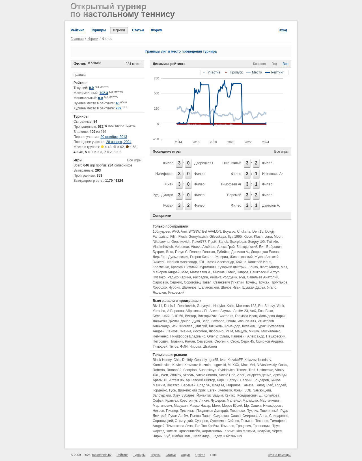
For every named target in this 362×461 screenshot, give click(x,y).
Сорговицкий (163, 421)
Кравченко (161, 267)
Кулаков (248, 326)
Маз (284, 267)
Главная (77, 39)
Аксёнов (208, 247)
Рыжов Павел (201, 416)
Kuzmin (205, 365)
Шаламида (201, 436)
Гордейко (160, 390)
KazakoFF (234, 360)
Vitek (280, 306)
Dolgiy (269, 231)
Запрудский (162, 395)
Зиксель (159, 262)
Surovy (269, 306)
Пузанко (159, 277)
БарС (221, 380)
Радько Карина (179, 277)
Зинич (231, 321)
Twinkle (272, 242)
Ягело (271, 287)
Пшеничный (232, 163)
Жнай (169, 184)
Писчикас (187, 411)
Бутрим (158, 252)
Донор (186, 321)
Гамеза (247, 385)
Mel (252, 365)
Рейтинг (77, 30)
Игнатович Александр (279, 174)
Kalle (230, 306)
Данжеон (160, 321)
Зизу (176, 395)
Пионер (172, 411)
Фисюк (172, 431)
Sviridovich (226, 370)
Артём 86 (176, 380)
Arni (184, 231)
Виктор (190, 316)
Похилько (237, 411)
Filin (173, 237)
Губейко (223, 252)
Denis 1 (170, 306)
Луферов (218, 400)
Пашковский (275, 336)
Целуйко (263, 431)
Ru (260, 306)
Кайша (241, 262)
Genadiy (200, 360)
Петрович (160, 341)
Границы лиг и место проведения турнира (181, 51)
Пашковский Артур (264, 272)
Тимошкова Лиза (179, 426)
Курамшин (207, 267)
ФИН (184, 347)
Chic (176, 360)
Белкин (246, 380)
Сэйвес (233, 421)
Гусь (172, 390)
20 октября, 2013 (113, 137)
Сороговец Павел (197, 282)
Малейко (234, 400)
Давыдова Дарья (272, 316)
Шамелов (189, 287)
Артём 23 (240, 311)
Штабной (210, 347)
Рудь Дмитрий (164, 195)
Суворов (201, 421)
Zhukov (175, 375)
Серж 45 (247, 341)
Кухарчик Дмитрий (231, 267)
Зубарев (188, 395)
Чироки (195, 347)
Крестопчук (188, 400)
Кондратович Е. (249, 395)
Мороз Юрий (232, 406)
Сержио (176, 282)
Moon (278, 237)
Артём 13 (160, 380)
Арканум (280, 375)
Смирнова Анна (254, 416)
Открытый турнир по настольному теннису (124, 11)
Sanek (223, 242)
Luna (268, 237)
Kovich (177, 365)
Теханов (261, 421)
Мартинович (162, 406)
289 (118, 108)
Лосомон (200, 331)
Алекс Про (227, 375)
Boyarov (229, 231)
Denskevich (186, 306)
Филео (168, 163)
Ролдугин (230, 277)
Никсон (158, 411)
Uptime (200, 454)
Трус (275, 426)
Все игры (134, 160)
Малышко (250, 400)
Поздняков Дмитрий (212, 411)
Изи (175, 326)
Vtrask (196, 247)
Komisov (264, 360)
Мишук (254, 331)
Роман (168, 205)
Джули (174, 321)
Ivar (222, 360)
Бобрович (274, 247)
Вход (283, 30)
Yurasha (159, 311)
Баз (261, 311)
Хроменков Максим (239, 431)
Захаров (217, 321)
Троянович (261, 426)
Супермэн (218, 421)
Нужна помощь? (279, 454)
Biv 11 (157, 306)
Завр (205, 321)
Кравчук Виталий (184, 267)
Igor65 (213, 360)
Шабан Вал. (181, 436)
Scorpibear (238, 242)
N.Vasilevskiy (267, 365)
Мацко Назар (199, 406)
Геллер (195, 252)
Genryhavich (198, 237)
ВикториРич (207, 316)
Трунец (251, 282)
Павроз (242, 272)
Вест (169, 252)
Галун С (181, 252)
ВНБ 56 (177, 316)
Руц (242, 277)
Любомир (216, 331)
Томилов (227, 426)
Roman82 (174, 370)
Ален (241, 375)
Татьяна (247, 421)
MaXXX (233, 365)
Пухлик (252, 411)
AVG (175, 231)
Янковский (176, 293)
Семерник (205, 341)
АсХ (253, 311)
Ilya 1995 (235, 237)
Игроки (119, 30)
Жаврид (221, 257)
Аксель (188, 375)
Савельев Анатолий (262, 277)
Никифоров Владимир (187, 336)
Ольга (224, 336)
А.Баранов (175, 311)
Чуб (167, 436)
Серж (234, 341)
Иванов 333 (247, 321)
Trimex (241, 370)
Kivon (248, 237)
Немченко (160, 336)
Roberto (159, 370)
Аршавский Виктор (200, 380)
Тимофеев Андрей (235, 184)
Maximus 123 (246, 306)
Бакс (269, 311)
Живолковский (241, 257)
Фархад (159, 431)
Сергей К (221, 341)
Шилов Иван (230, 287)
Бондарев (261, 380)
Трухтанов (279, 282)
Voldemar (182, 247)
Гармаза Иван (246, 316)
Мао (185, 272)
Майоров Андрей (166, 272)
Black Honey (162, 360)
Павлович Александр (247, 336)
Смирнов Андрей (269, 341)
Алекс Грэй (226, 247)
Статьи (138, 30)
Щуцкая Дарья (253, 287)
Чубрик (174, 287)
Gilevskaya (218, 237)
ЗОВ (247, 390)
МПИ (229, 331)
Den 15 (257, 231)
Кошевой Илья (259, 262)
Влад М (218, 385)
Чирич (157, 436)
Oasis (282, 365)
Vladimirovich (163, 247)
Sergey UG (256, 242)
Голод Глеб (264, 385)
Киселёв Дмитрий (193, 326)
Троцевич (243, 426)
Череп (277, 431)
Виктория (226, 316)
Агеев (214, 311)
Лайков (172, 331)
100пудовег (161, 231)
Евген (211, 390)
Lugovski (219, 365)
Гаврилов (233, 385)
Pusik (212, 242)
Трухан (263, 282)
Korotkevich (162, 365)
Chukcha (243, 231)
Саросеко (160, 282)
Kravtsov (190, 365)
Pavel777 (199, 242)
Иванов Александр (182, 262)
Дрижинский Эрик (191, 390)
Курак (261, 326)
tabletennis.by (101, 454)
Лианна (185, 331)
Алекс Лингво (206, 375)
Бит (261, 247)
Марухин (181, 406)
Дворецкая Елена (208, 163)
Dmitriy (187, 360)
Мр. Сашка (252, 406)
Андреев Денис (259, 375)
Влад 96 (203, 385)
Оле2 (231, 272)
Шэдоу (216, 436)
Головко (208, 252)
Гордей (280, 385)
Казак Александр (220, 262)
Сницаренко (278, 416)
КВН (202, 262)
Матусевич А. (200, 272)
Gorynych (204, 306)
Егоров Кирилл (202, 257)
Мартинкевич (270, 400)
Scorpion (190, 370)
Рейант (215, 277)
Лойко (253, 267)
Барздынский (246, 247)
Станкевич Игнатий (228, 282)
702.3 (104, 93)
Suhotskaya (207, 370)
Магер (274, 267)
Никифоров (164, 174)
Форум (156, 30)
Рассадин (200, 277)
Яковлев (159, 293)
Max (244, 365)
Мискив (219, 272)
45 (117, 103)
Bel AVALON (211, 231)
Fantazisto (160, 237)
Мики (216, 406)
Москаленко (270, 331)
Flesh (182, 237)
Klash (258, 237)
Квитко (230, 395)
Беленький (161, 316)
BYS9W (194, 231)
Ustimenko (265, 370)
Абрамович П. (197, 311)
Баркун (232, 380)
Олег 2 (212, 336)
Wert (164, 375)
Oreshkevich (180, 242)
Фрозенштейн (189, 431)
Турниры (98, 30)
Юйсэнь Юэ (232, 436)
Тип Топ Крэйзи (207, 426)
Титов (173, 347)
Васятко (173, 385)
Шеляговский (209, 287)
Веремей (234, 195)
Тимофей (160, 347)
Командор (232, 326)
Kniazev (250, 360)
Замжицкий (262, 390)
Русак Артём (178, 416)
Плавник (176, 341)
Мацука (241, 331)
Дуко (196, 321)
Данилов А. (271, 205)
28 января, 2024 (119, 142)
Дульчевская (178, 257)
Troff (252, 370)
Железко (225, 390)
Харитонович (212, 431)
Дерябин (159, 257)
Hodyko (219, 306)
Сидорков (221, 416)
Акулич (225, 311)
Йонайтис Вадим (210, 395)
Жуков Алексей (267, 257)
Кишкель (216, 326)
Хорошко (160, 287)
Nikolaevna (161, 242)
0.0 (91, 88)
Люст (263, 267)
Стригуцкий (184, 421)
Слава (235, 416)
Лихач (204, 400)
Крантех (171, 400)
